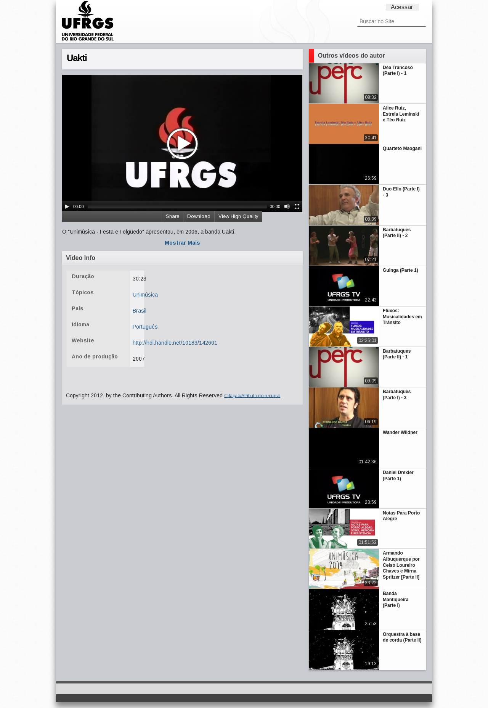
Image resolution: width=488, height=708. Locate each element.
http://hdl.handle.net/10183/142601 (175, 343)
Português (145, 327)
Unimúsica (145, 295)
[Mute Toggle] (287, 206)
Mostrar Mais (182, 243)
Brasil (139, 311)
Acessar (402, 7)
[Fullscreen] (297, 206)
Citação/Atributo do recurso (252, 395)
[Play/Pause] (67, 206)
